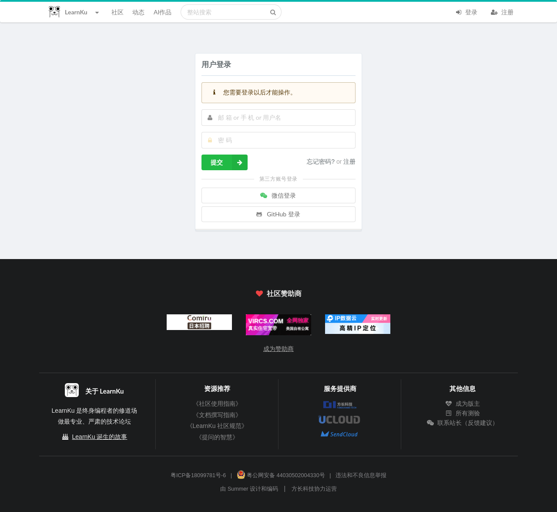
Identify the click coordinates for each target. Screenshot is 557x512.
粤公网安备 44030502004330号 (281, 475)
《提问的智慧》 (217, 437)
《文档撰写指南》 (217, 414)
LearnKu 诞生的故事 (100, 436)
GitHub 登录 (277, 214)
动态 (138, 12)
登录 (466, 11)
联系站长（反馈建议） (462, 422)
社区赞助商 (278, 293)
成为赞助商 (278, 348)
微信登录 (277, 195)
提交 (229, 162)
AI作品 (162, 12)
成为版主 (462, 403)
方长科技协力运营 (314, 489)
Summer (238, 489)
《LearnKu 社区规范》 (217, 425)
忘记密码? (321, 161)
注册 (502, 11)
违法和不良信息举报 (361, 475)
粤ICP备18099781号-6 (198, 475)
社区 (117, 12)
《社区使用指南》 (217, 403)
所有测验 (462, 413)
